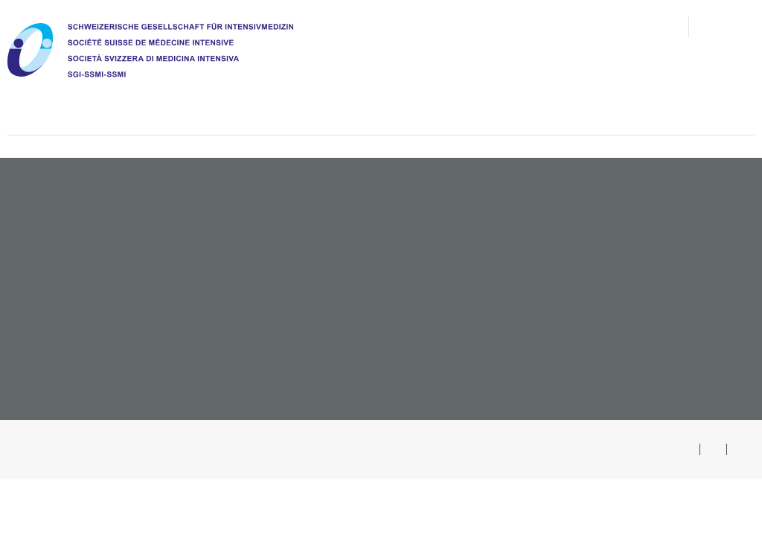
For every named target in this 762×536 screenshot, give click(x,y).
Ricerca (659, 26)
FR (740, 449)
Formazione (359, 98)
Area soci (729, 26)
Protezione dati (500, 449)
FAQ (419, 26)
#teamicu (720, 98)
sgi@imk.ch (54, 366)
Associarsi (713, 214)
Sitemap (571, 449)
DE (687, 449)
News (378, 26)
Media (607, 26)
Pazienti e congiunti (586, 98)
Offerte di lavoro (694, 243)
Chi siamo (172, 98)
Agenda (459, 98)
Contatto (547, 26)
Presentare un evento (676, 333)
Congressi (714, 273)
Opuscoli (719, 303)
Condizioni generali (404, 449)
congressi (475, 26)
